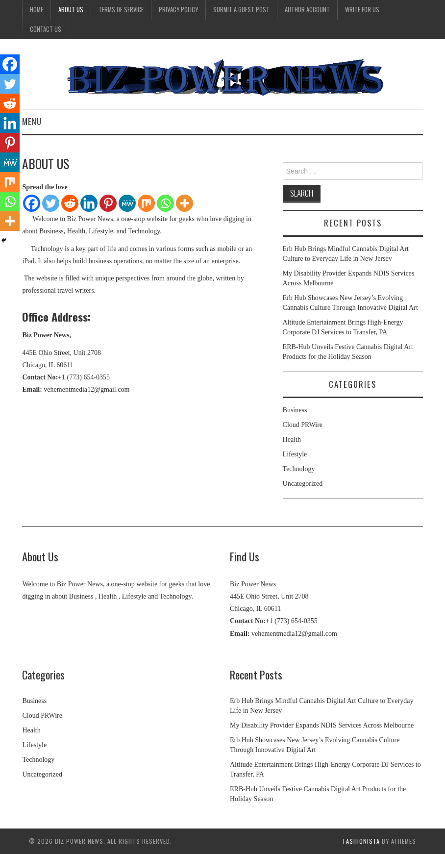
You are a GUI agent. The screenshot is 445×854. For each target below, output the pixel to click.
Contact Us (45, 29)
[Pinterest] (108, 203)
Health (292, 439)
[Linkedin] (89, 203)
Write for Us (362, 9)
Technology (299, 469)
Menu (32, 121)
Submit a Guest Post (241, 9)
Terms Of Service (121, 9)
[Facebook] (31, 203)
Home (36, 9)
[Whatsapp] (165, 203)
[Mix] (146, 203)
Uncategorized (303, 483)
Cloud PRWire (303, 424)
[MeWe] (127, 203)
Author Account (307, 9)
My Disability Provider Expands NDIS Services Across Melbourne (322, 725)
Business (295, 410)
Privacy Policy (178, 9)
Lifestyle (295, 454)
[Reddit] (69, 203)
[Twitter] (50, 203)
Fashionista (361, 841)
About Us (70, 9)
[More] (184, 203)
